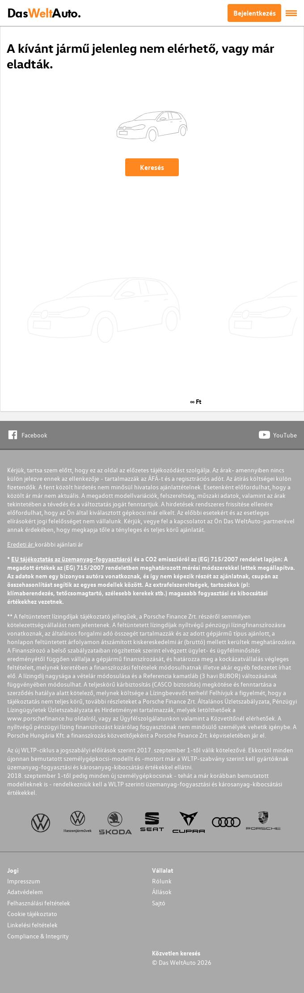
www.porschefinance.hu (40, 718)
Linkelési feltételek (32, 925)
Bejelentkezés (254, 12)
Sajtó (158, 903)
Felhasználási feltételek (38, 903)
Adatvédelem (25, 891)
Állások (162, 891)
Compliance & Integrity (38, 936)
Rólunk (162, 881)
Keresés (152, 167)
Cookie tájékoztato (32, 913)
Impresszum (23, 881)
